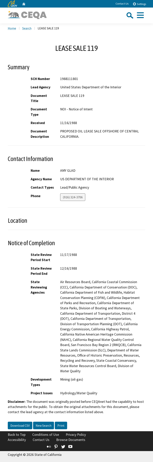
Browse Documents (70, 440)
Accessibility (17, 440)
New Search (43, 425)
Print (61, 425)
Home (12, 28)
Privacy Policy (76, 434)
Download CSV (20, 425)
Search (26, 28)
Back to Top (17, 434)
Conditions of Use (45, 434)
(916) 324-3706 (73, 197)
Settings (139, 4)
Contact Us (122, 3)
